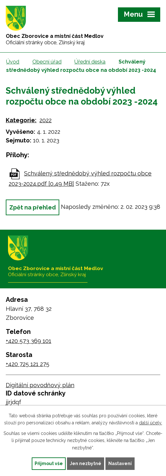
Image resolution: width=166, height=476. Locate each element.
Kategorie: (21, 120)
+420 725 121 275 (27, 364)
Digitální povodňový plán (40, 385)
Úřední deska (89, 62)
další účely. (150, 422)
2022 (45, 120)
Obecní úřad (47, 62)
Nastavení (120, 463)
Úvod (12, 62)
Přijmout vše (49, 463)
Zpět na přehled (32, 207)
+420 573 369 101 (28, 340)
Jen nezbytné (85, 463)
